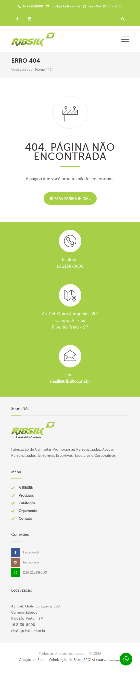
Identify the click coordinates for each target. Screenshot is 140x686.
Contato (25, 518)
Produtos (26, 495)
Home (40, 69)
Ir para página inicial (70, 198)
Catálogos (27, 503)
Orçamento (28, 511)
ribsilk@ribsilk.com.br (70, 381)
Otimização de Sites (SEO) (70, 660)
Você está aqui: (22, 69)
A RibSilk (26, 488)
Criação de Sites (32, 660)
